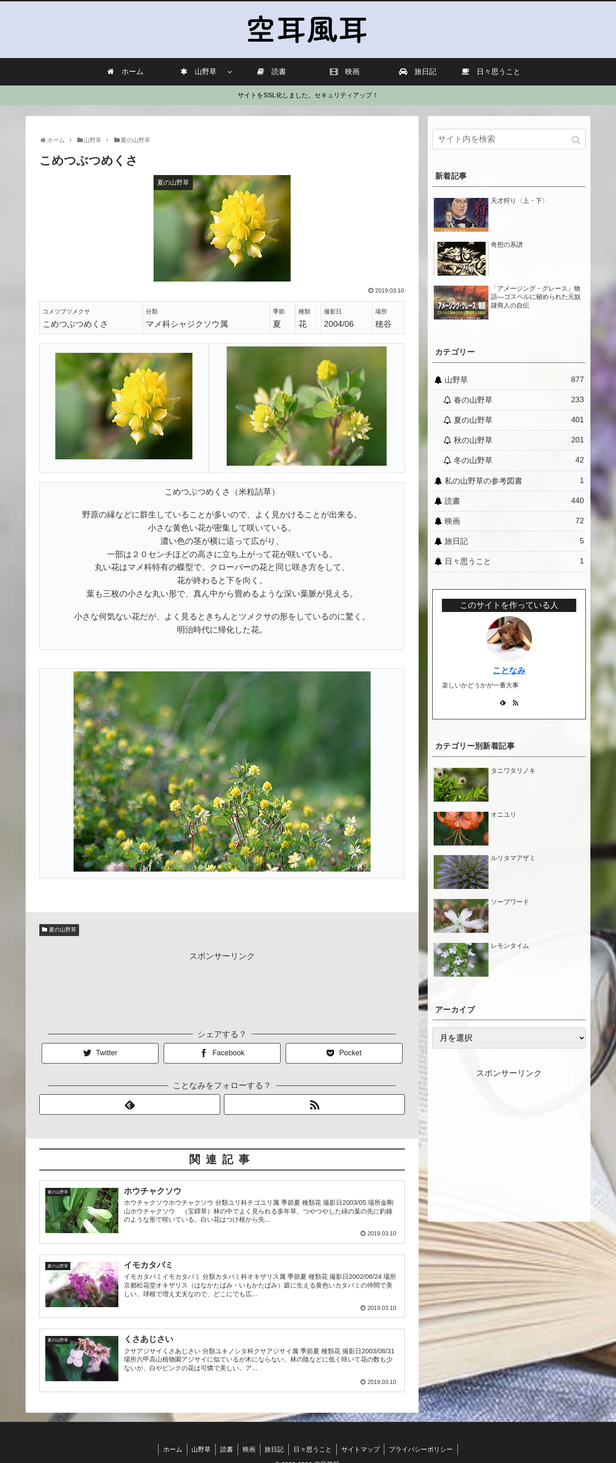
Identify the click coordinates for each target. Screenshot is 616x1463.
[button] (577, 140)
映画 (514, 521)
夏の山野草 (62, 929)
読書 (514, 501)
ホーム (172, 1449)
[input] (509, 139)
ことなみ (509, 670)
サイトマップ (361, 1449)
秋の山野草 (519, 440)
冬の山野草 (519, 460)
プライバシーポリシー (422, 1449)
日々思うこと (514, 561)
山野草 (514, 380)
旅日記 (514, 541)
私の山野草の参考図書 (514, 481)
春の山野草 (519, 400)
